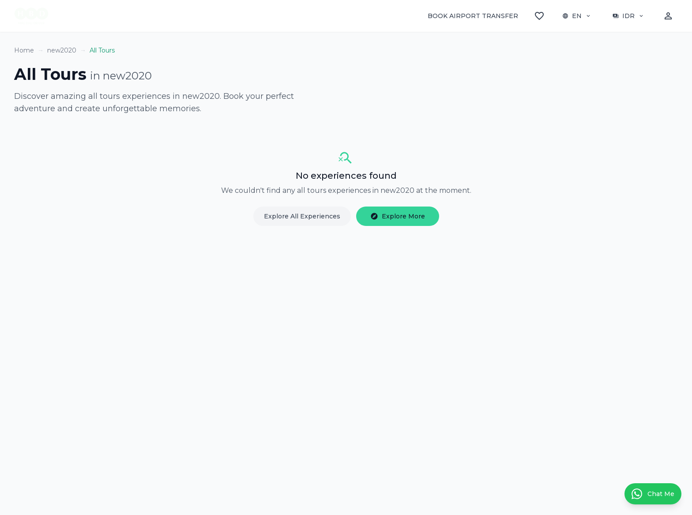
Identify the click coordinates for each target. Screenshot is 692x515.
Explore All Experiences (302, 216)
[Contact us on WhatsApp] (652, 493)
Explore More (397, 216)
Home (24, 50)
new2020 (61, 50)
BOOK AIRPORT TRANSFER (473, 16)
